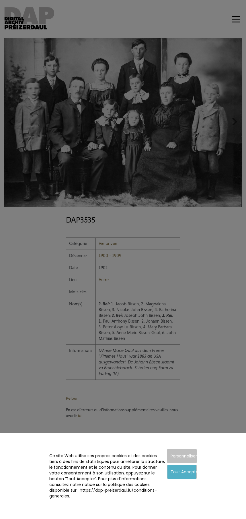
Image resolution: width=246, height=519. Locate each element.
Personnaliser (184, 456)
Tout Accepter (184, 472)
